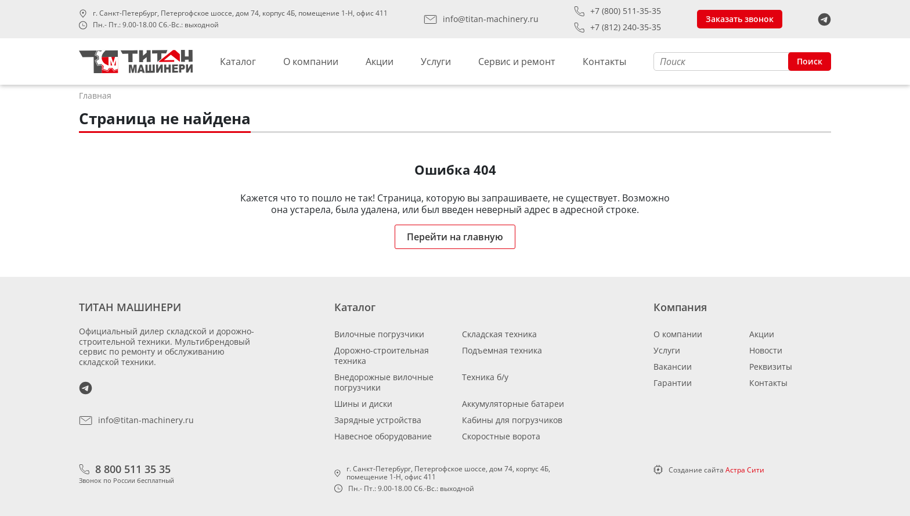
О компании (310, 61)
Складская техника (499, 334)
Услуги (436, 61)
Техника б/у (485, 377)
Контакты (604, 61)
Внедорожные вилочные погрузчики (384, 382)
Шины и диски (363, 403)
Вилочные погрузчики (379, 334)
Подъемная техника (502, 350)
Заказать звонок (740, 18)
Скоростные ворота (501, 436)
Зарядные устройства (377, 419)
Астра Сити (744, 470)
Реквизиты (770, 366)
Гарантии (672, 382)
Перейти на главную (455, 236)
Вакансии (672, 366)
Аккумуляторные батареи (513, 403)
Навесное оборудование (383, 436)
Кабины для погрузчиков (512, 419)
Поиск (809, 61)
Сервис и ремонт (516, 61)
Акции (379, 61)
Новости (765, 350)
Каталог (238, 61)
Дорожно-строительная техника (381, 355)
